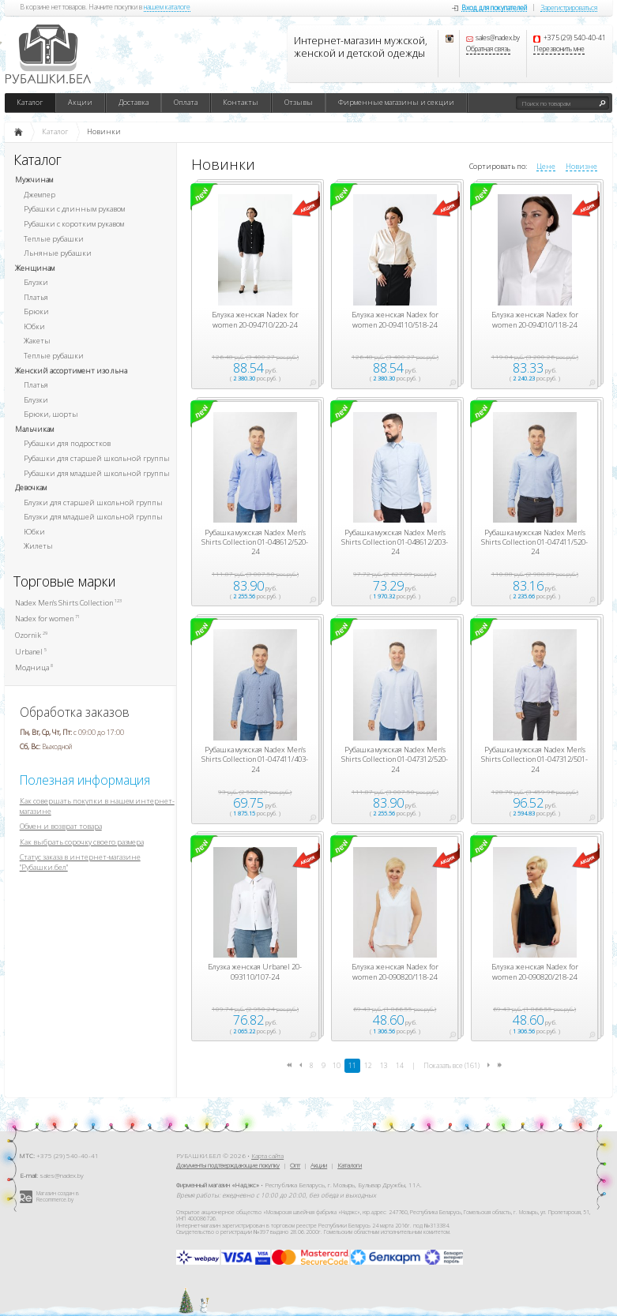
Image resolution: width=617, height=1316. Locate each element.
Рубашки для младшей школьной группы (97, 473)
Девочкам (31, 487)
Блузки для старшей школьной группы (93, 502)
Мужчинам (34, 179)
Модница (34, 667)
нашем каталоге (167, 8)
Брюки (36, 311)
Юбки (34, 326)
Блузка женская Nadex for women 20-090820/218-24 (534, 971)
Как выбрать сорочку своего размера (82, 842)
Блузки (36, 282)
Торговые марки (64, 581)
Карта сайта (267, 1155)
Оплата (186, 102)
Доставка (134, 102)
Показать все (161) (451, 1065)
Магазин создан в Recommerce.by (57, 1197)
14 (400, 1065)
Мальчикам (34, 429)
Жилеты (38, 546)
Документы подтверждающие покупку (228, 1164)
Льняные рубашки (58, 253)
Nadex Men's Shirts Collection (68, 603)
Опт (295, 1164)
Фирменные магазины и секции (396, 102)
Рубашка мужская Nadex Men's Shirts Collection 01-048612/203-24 (394, 542)
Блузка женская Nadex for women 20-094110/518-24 (395, 319)
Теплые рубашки (54, 239)
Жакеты (37, 341)
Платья (36, 297)
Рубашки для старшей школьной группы (97, 458)
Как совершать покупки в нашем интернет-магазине (97, 806)
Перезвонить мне (559, 50)
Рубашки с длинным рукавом (74, 209)
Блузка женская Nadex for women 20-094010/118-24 (534, 319)
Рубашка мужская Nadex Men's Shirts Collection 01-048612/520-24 (254, 542)
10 (336, 1065)
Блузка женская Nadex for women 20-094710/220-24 (255, 319)
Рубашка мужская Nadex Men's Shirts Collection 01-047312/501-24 (534, 759)
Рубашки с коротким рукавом (74, 224)
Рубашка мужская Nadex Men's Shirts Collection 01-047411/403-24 (254, 759)
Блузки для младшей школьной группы (93, 517)
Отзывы (298, 102)
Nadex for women (47, 618)
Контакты (240, 102)
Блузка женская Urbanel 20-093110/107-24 (255, 971)
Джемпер (39, 194)
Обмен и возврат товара (61, 826)
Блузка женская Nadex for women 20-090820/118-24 (395, 971)
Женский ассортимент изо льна (71, 371)
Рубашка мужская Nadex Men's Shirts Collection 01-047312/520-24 (394, 759)
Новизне (581, 166)
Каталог (30, 102)
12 (368, 1065)
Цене (545, 166)
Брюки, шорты (51, 414)
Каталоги (349, 1164)
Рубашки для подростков (67, 443)
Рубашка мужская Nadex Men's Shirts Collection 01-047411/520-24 (534, 542)
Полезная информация (85, 780)
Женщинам (35, 268)
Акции (80, 102)
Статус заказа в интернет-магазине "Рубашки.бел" (80, 862)
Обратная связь (488, 50)
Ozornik (31, 635)
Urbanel (31, 652)
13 (384, 1065)
